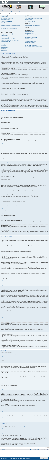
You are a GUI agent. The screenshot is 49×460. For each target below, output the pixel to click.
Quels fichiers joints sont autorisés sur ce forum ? (30, 41)
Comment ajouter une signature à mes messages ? (7, 34)
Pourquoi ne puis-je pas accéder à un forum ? (6, 37)
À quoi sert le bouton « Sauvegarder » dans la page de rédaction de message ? (10, 40)
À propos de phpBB (22, 426)
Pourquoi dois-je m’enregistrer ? (4, 16)
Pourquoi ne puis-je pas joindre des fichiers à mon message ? (8, 38)
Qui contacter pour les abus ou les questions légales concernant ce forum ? (34, 46)
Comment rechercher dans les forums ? (29, 31)
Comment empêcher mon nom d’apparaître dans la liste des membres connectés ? (10, 25)
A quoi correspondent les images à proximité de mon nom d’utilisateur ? (9, 28)
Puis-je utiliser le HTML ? (4, 45)
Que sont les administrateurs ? (28, 16)
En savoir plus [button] (28, 458)
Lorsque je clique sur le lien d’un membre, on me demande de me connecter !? (11, 30)
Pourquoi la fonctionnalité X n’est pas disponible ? (31, 45)
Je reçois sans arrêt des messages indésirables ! (30, 24)
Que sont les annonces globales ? (5, 47)
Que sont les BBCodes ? (3, 44)
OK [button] (43, 458)
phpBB (22, 451)
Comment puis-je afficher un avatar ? (5, 29)
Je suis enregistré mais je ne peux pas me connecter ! (7, 18)
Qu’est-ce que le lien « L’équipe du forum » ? (30, 21)
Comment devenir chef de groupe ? (29, 19)
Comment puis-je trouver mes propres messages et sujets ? (32, 34)
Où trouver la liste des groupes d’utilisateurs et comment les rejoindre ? (33, 18)
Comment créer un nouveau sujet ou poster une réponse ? (7, 33)
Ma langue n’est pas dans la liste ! (5, 27)
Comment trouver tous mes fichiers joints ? (30, 42)
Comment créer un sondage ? (4, 35)
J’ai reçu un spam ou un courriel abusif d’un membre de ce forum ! (32, 25)
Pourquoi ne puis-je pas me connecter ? (5, 19)
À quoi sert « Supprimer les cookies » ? (5, 22)
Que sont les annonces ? (4, 48)
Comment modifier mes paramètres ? (5, 24)
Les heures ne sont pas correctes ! (5, 26)
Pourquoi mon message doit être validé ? (5, 41)
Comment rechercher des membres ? (29, 33)
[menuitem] (2, 10)
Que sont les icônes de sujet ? (4, 50)
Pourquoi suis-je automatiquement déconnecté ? (6, 21)
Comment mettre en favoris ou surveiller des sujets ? (31, 37)
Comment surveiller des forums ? (29, 38)
